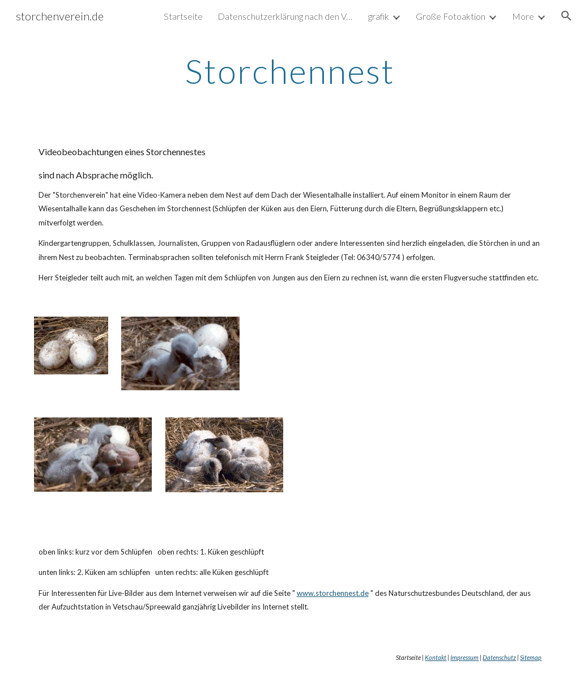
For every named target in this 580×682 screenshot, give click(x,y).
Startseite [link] (183, 16)
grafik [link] (378, 16)
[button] (566, 15)
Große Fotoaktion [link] (450, 16)
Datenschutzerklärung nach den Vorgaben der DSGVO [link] (285, 16)
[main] (289, 71)
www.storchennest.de (333, 593)
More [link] (523, 16)
